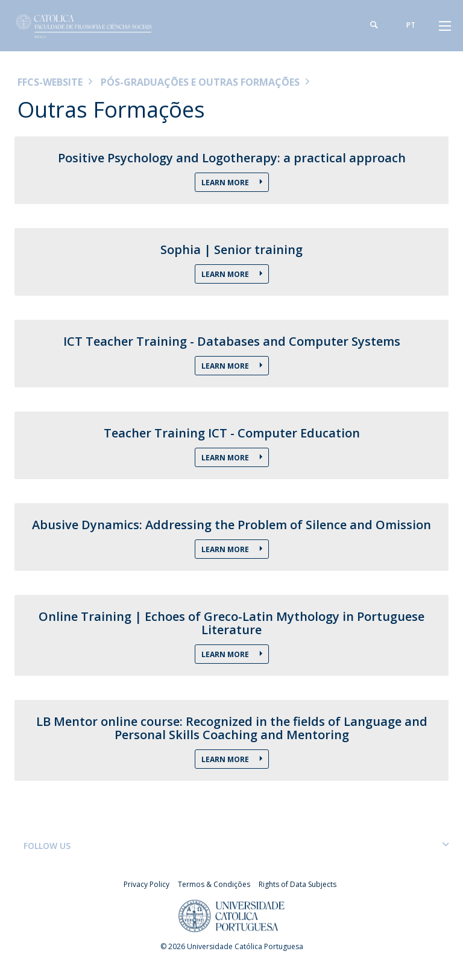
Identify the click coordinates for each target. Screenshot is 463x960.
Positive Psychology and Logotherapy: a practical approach (232, 158)
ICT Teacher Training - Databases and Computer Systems (231, 341)
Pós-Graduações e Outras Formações (200, 82)
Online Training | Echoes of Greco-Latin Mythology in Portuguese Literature (231, 623)
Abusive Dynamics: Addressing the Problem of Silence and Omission (231, 525)
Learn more (226, 182)
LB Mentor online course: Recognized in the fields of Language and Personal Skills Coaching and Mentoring (231, 728)
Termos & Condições (214, 884)
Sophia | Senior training (231, 249)
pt (410, 25)
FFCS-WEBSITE (50, 82)
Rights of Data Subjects (297, 884)
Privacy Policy (146, 884)
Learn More (226, 366)
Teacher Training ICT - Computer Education (232, 433)
